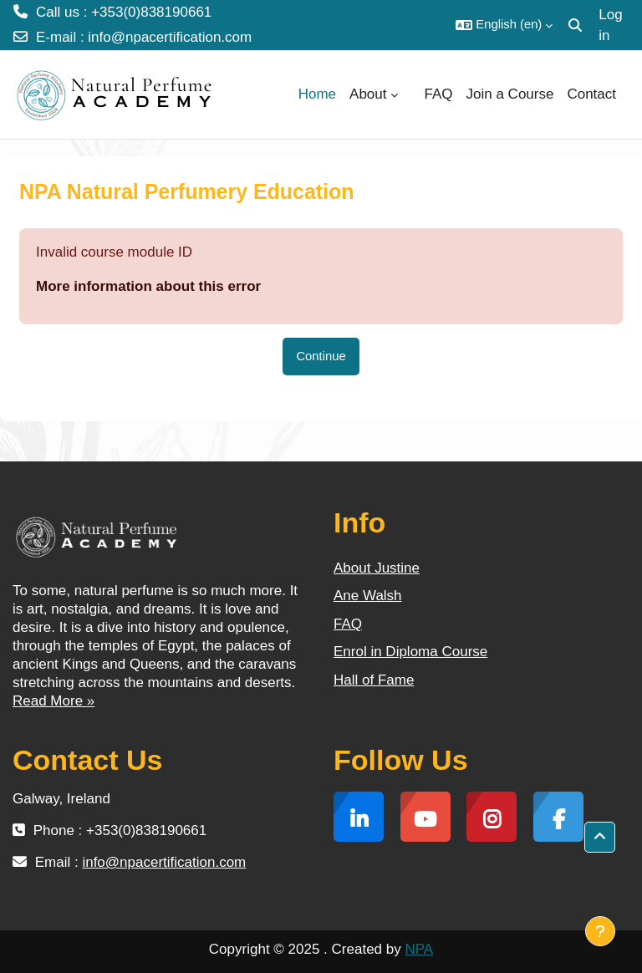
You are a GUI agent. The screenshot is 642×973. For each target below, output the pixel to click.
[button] (504, 25)
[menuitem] (411, 94)
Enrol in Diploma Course (410, 652)
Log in (610, 25)
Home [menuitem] (317, 94)
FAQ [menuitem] (439, 94)
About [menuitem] (367, 94)
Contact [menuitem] (591, 94)
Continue (320, 356)
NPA (419, 949)
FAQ (348, 624)
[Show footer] (600, 931)
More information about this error (148, 286)
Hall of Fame (374, 680)
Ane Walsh (368, 596)
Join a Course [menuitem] (510, 94)
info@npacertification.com (170, 37)
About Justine (377, 568)
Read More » (53, 701)
